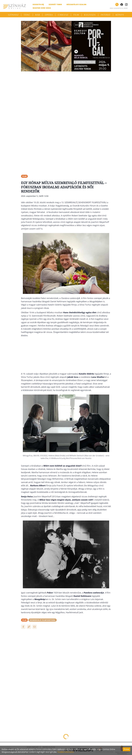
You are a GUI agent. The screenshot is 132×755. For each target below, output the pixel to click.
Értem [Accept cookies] (126, 749)
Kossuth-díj (38, 4)
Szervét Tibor (55, 4)
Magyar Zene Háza (42, 8)
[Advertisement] (66, 89)
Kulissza (90, 15)
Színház (13, 15)
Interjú (105, 15)
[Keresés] (117, 4)
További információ (65, 752)
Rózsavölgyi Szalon (76, 4)
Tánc (27, 15)
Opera (49, 15)
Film (76, 15)
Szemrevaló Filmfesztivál (42, 620)
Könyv (120, 15)
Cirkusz (63, 15)
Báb (37, 15)
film (24, 176)
